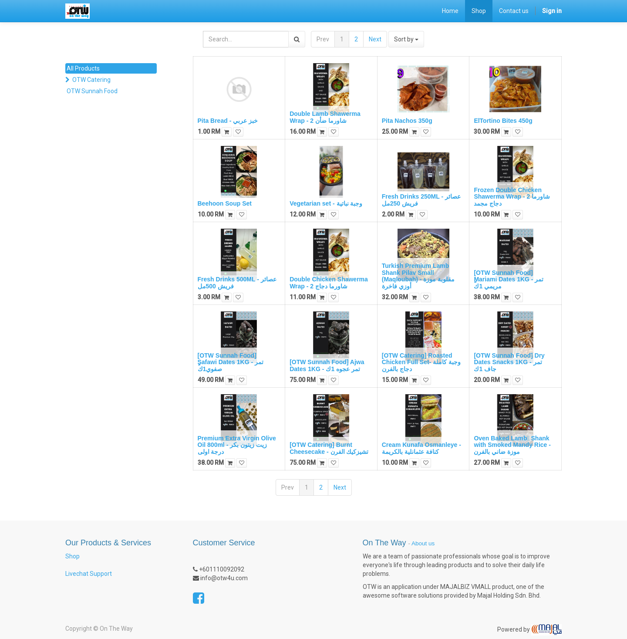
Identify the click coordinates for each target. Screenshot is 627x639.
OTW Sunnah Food (92, 91)
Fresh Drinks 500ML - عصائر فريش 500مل (237, 282)
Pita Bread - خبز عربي (228, 120)
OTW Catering (91, 79)
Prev (323, 39)
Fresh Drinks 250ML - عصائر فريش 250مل (421, 199)
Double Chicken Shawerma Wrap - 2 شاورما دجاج (329, 282)
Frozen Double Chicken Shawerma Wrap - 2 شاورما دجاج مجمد (512, 196)
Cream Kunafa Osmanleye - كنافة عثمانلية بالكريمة (421, 448)
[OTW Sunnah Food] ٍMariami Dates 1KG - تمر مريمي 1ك (508, 279)
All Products (83, 68)
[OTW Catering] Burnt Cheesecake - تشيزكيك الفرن (329, 448)
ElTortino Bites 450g (503, 120)
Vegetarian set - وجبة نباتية (326, 203)
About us (423, 543)
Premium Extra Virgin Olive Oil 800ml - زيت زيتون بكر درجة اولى (237, 445)
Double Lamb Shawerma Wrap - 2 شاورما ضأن (325, 117)
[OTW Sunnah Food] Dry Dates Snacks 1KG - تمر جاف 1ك (509, 362)
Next (375, 39)
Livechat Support (88, 573)
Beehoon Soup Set (225, 203)
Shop (72, 556)
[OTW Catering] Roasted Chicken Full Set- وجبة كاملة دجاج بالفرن (421, 362)
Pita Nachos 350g (407, 120)
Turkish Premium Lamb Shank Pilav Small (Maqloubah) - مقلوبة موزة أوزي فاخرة (418, 275)
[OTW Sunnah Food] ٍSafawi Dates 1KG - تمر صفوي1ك (231, 362)
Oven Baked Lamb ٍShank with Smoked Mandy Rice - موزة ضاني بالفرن (512, 445)
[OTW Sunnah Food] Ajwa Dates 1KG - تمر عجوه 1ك (327, 365)
